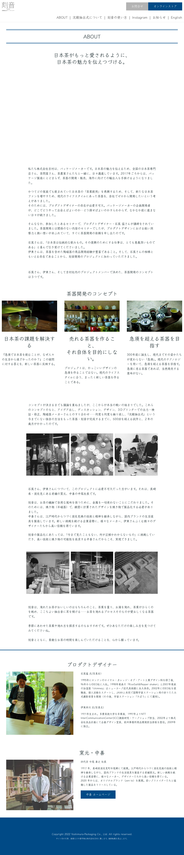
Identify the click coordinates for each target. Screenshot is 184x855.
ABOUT (62, 17)
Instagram (139, 17)
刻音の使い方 (117, 17)
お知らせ (159, 17)
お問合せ (137, 6)
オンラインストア (165, 6)
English (176, 17)
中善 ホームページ (98, 794)
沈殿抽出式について (87, 17)
